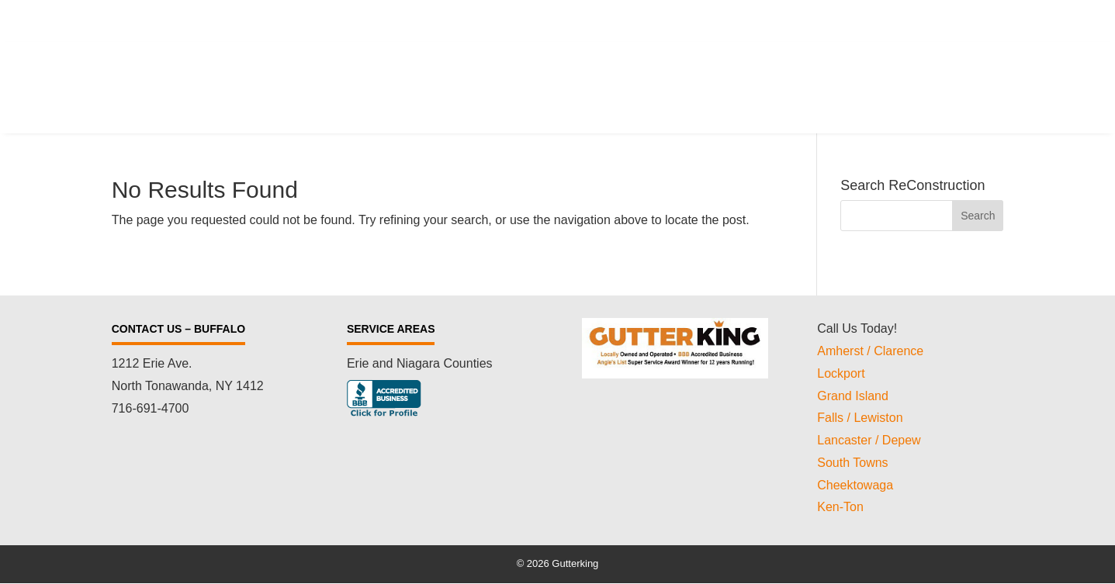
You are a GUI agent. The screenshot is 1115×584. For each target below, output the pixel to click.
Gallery (976, 57)
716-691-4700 (150, 408)
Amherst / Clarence (870, 351)
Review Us (894, 57)
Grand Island (852, 396)
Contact (975, 81)
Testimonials (799, 57)
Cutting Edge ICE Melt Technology (639, 57)
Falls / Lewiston (859, 417)
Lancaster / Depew (868, 440)
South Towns (852, 462)
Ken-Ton (840, 506)
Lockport (840, 373)
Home (417, 57)
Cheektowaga (855, 485)
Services (488, 57)
